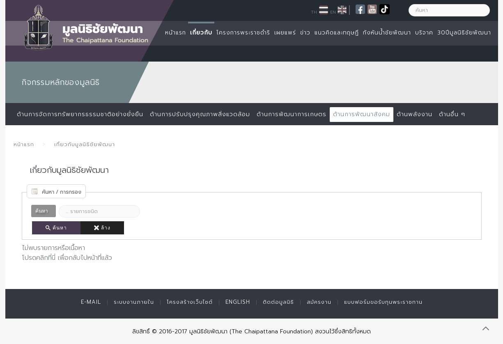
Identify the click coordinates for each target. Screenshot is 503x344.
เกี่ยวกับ (201, 32)
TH (314, 12)
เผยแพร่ (285, 32)
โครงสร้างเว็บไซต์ (190, 302)
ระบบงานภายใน (134, 302)
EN (333, 12)
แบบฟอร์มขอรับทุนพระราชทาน (383, 302)
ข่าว (305, 32)
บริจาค (424, 32)
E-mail (91, 302)
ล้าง (102, 228)
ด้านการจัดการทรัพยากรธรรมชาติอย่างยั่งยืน (80, 114)
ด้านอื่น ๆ (452, 114)
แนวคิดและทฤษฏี (337, 32)
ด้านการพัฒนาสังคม (361, 114)
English (237, 302)
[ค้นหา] (449, 10)
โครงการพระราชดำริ (243, 32)
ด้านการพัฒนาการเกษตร (291, 114)
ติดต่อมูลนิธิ (278, 302)
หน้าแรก (175, 32)
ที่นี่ (51, 258)
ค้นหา (56, 228)
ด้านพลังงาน (414, 114)
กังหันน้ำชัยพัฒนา (387, 32)
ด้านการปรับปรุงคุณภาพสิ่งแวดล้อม (200, 114)
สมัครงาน (319, 302)
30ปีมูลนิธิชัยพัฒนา (464, 32)
